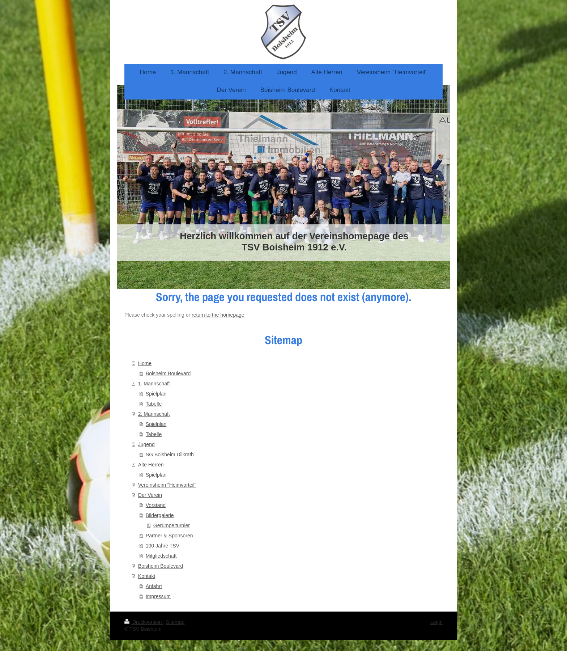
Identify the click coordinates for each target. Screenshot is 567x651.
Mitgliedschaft (161, 556)
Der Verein (150, 495)
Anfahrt (154, 586)
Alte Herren (151, 465)
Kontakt (146, 576)
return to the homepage (218, 315)
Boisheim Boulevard (168, 373)
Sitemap (175, 622)
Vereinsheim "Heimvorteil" (167, 485)
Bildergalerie (160, 515)
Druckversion (143, 622)
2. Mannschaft (154, 414)
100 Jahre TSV (162, 546)
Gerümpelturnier (171, 525)
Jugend (146, 444)
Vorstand (156, 505)
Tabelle (154, 404)
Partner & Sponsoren (169, 535)
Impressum (158, 596)
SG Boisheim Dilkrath (170, 454)
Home (145, 363)
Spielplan (156, 394)
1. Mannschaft (154, 383)
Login (436, 622)
